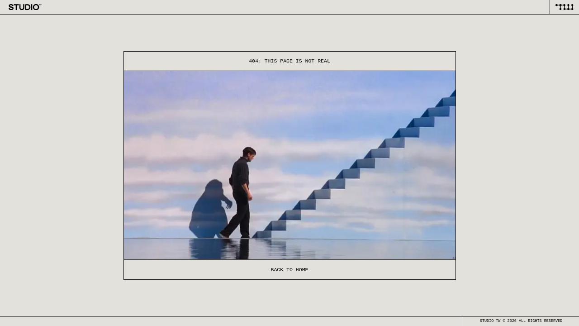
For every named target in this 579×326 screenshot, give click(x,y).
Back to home (289, 270)
